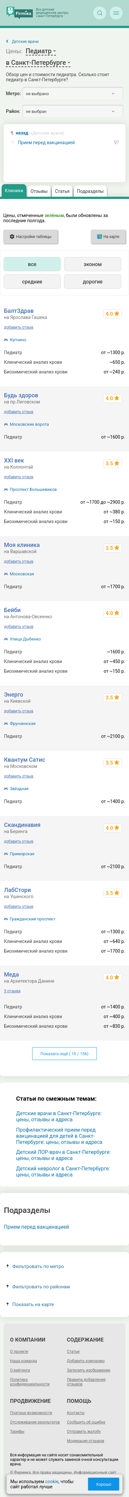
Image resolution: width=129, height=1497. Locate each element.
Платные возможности (31, 1413)
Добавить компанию (86, 1361)
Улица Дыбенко (25, 639)
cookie (52, 1481)
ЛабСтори (17, 890)
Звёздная (19, 788)
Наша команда (23, 1361)
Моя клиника (22, 544)
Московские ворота (29, 424)
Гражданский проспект (32, 919)
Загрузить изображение (88, 1370)
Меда (11, 974)
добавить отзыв (18, 327)
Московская (22, 573)
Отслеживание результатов (35, 1422)
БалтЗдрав (18, 310)
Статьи (73, 1351)
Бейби (12, 610)
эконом (93, 264)
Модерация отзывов (85, 1441)
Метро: (13, 93)
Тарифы (17, 1431)
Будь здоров (21, 395)
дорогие (92, 282)
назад (40, 133)
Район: (13, 111)
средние (32, 282)
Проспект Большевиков (33, 489)
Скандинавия (22, 824)
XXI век (14, 460)
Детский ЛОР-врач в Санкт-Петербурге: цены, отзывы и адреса (63, 1155)
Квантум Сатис (24, 759)
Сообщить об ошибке (86, 1422)
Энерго (13, 694)
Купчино (18, 339)
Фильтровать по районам (38, 1287)
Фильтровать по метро (35, 1266)
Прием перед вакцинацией (46, 142)
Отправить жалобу (84, 1431)
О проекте (19, 1351)
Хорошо (103, 1484)
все (32, 264)
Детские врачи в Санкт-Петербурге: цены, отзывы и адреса (59, 1116)
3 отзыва (12, 991)
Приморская (22, 853)
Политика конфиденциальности (30, 1381)
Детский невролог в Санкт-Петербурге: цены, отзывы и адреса (63, 1171)
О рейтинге (20, 1370)
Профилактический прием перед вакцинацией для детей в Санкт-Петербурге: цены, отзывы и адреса (59, 1136)
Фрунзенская (22, 723)
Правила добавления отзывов (86, 1381)
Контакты (76, 1413)
